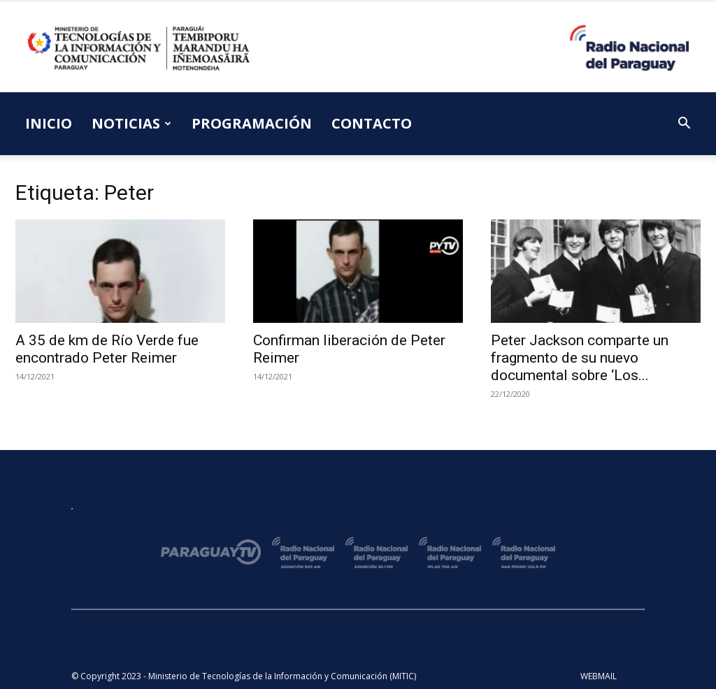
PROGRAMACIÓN (252, 123)
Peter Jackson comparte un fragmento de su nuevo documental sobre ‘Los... (579, 358)
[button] (684, 124)
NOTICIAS (131, 123)
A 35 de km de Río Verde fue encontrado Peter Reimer (107, 349)
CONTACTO (371, 123)
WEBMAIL (598, 676)
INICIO (48, 123)
